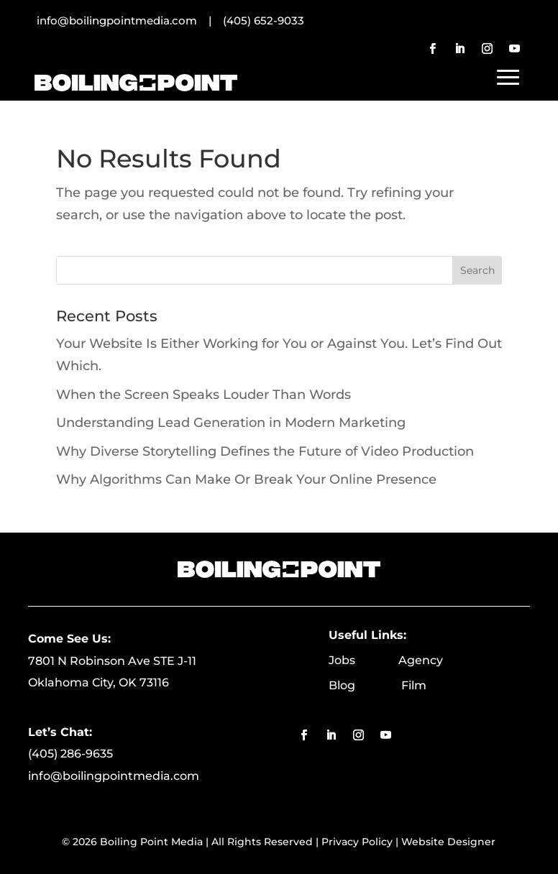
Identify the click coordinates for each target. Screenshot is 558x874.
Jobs (363, 660)
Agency (420, 660)
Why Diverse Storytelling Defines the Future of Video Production (265, 451)
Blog (365, 685)
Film (413, 685)
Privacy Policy (357, 841)
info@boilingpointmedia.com (113, 776)
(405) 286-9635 (70, 753)
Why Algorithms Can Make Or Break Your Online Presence (246, 479)
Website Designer (448, 841)
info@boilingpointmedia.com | (130, 20)
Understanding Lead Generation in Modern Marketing (231, 423)
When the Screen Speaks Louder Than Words (203, 394)
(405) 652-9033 (263, 20)
